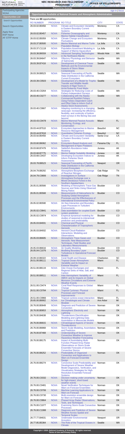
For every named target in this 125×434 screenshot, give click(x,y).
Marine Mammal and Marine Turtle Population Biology (78, 44)
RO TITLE (66, 22)
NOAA (6, 13)
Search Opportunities (13, 20)
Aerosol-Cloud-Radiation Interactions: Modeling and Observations (74, 233)
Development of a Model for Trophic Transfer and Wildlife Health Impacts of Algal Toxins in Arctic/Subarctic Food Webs (78, 85)
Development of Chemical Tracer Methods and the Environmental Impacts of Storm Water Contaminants (77, 67)
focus (121, 10)
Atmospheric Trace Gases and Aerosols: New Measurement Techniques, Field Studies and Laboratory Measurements (76, 242)
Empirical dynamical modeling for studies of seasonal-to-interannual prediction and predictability (77, 218)
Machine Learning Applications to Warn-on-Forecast (77, 391)
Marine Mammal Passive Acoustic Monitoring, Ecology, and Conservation (77, 123)
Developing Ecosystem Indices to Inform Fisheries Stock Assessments (77, 158)
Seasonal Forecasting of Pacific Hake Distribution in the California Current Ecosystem (77, 76)
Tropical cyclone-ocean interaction (78, 298)
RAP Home (8, 35)
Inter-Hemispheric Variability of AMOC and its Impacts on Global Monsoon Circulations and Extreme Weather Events (78, 279)
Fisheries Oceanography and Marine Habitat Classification (75, 34)
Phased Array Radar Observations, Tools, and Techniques (78, 401)
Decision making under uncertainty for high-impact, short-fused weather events (78, 380)
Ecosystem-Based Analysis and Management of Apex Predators (76, 144)
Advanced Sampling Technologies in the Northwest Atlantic (77, 54)
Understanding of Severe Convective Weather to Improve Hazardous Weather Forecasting (77, 335)
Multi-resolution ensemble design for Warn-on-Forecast (77, 396)
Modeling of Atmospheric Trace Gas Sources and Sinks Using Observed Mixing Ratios (78, 188)
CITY (100, 22)
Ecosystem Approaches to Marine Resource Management (77, 129)
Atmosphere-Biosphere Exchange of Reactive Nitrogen (77, 172)
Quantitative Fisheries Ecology (76, 133)
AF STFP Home (10, 38)
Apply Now (8, 32)
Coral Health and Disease (73, 258)
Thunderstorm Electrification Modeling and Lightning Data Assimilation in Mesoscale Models (77, 318)
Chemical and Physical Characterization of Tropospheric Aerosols (77, 225)
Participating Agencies (13, 10)
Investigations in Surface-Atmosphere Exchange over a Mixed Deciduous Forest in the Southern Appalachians (76, 179)
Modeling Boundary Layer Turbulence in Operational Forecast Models (78, 253)
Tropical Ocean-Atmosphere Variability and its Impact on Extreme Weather (75, 263)
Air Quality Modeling (71, 248)
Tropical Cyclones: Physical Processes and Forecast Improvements (74, 293)
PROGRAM (54, 22)
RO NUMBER (37, 22)
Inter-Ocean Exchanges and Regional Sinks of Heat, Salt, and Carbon (77, 270)
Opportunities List (11, 17)
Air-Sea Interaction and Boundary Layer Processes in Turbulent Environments (77, 205)
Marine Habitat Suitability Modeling (78, 153)
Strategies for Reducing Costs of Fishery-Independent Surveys (77, 92)
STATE (119, 22)
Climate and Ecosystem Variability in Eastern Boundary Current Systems (77, 28)
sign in (114, 10)
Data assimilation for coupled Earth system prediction (78, 211)
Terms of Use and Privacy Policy (62, 432)
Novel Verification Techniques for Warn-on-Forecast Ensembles (77, 386)
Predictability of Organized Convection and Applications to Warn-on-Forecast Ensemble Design (76, 357)
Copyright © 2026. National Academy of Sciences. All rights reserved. (62, 430)
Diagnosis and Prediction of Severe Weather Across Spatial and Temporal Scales (78, 412)
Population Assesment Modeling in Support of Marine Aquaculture (78, 49)
